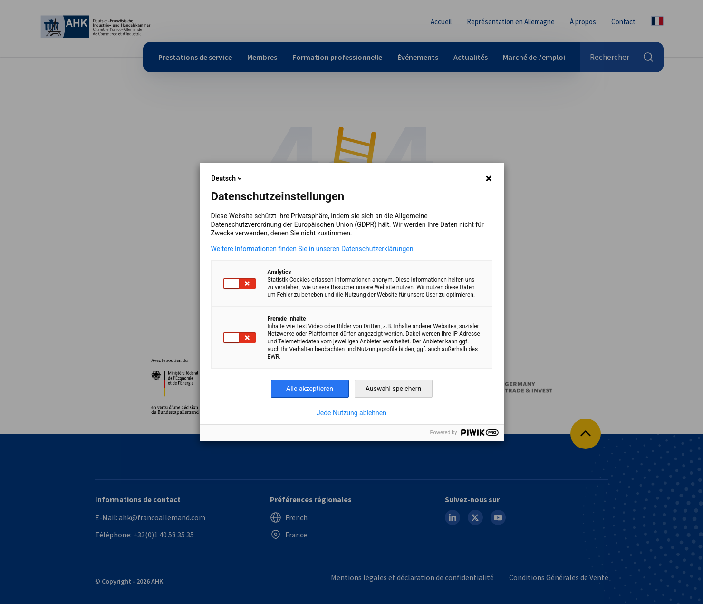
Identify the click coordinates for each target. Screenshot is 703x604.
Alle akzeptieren (309, 388)
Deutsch (227, 178)
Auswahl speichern (394, 388)
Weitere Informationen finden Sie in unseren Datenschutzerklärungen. (313, 249)
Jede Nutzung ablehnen (351, 413)
